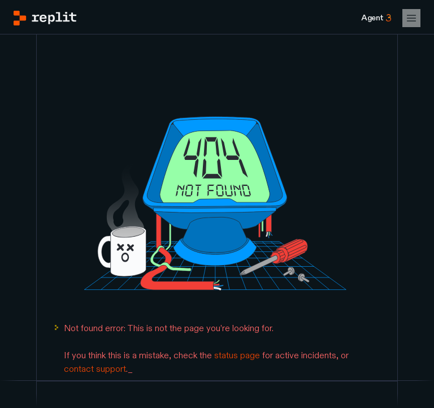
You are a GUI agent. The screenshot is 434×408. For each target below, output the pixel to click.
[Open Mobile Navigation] (411, 18)
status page (237, 355)
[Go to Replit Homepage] (45, 18)
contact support (95, 369)
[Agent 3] (376, 18)
